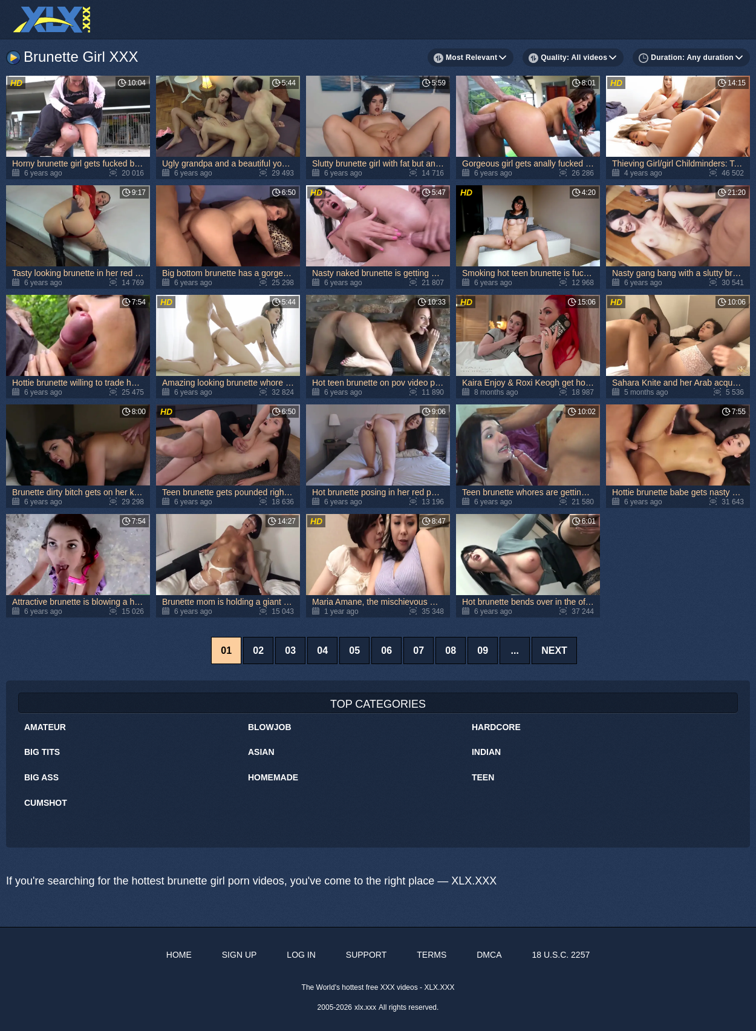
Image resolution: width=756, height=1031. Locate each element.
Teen (483, 777)
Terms (431, 955)
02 (258, 650)
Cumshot (45, 803)
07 (418, 650)
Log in (301, 955)
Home (179, 955)
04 (322, 650)
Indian (486, 752)
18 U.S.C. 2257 (561, 955)
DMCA (489, 955)
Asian (261, 752)
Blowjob (270, 727)
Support (366, 955)
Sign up (239, 955)
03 (290, 650)
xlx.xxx (365, 1007)
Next (554, 650)
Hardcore (496, 727)
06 (386, 650)
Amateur (45, 727)
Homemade (273, 777)
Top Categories (378, 704)
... (514, 650)
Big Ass (41, 777)
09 (482, 650)
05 (354, 650)
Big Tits (42, 752)
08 (450, 650)
